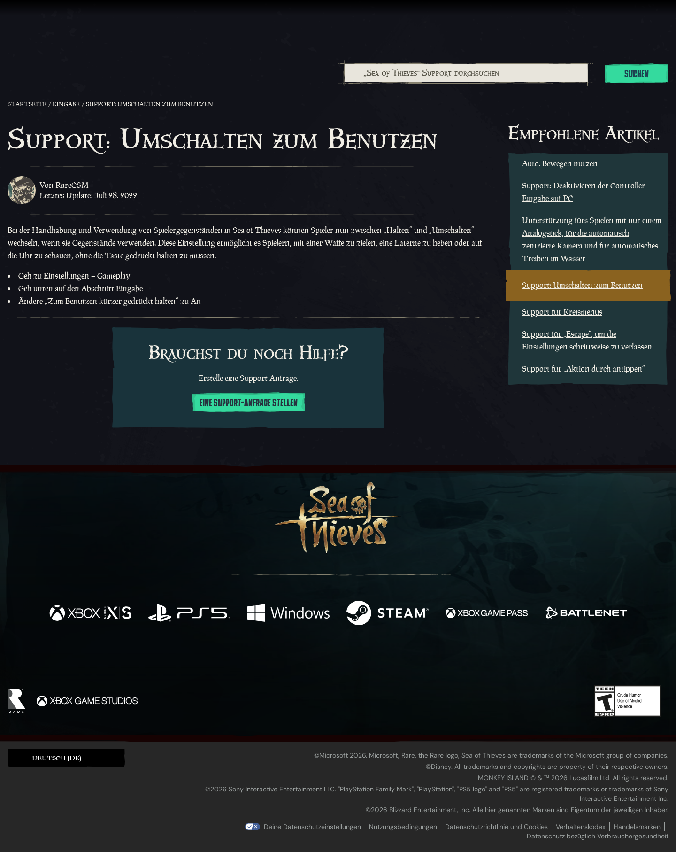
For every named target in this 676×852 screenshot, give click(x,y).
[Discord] (376, 660)
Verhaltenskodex (581, 826)
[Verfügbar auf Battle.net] (586, 614)
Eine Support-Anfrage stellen (249, 403)
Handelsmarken (637, 826)
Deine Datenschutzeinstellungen (312, 826)
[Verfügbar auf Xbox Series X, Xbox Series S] (90, 614)
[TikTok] (402, 659)
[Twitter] (268, 658)
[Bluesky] (428, 660)
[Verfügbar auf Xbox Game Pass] (487, 614)
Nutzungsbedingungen (403, 826)
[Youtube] (335, 658)
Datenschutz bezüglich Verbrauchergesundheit (597, 836)
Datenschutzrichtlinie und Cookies (496, 826)
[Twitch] (296, 659)
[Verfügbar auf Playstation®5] (189, 614)
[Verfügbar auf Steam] (388, 614)
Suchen (636, 74)
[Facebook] (244, 658)
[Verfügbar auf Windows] (288, 614)
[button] (66, 757)
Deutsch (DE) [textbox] (56, 757)
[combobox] (465, 73)
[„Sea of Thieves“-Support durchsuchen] (466, 73)
